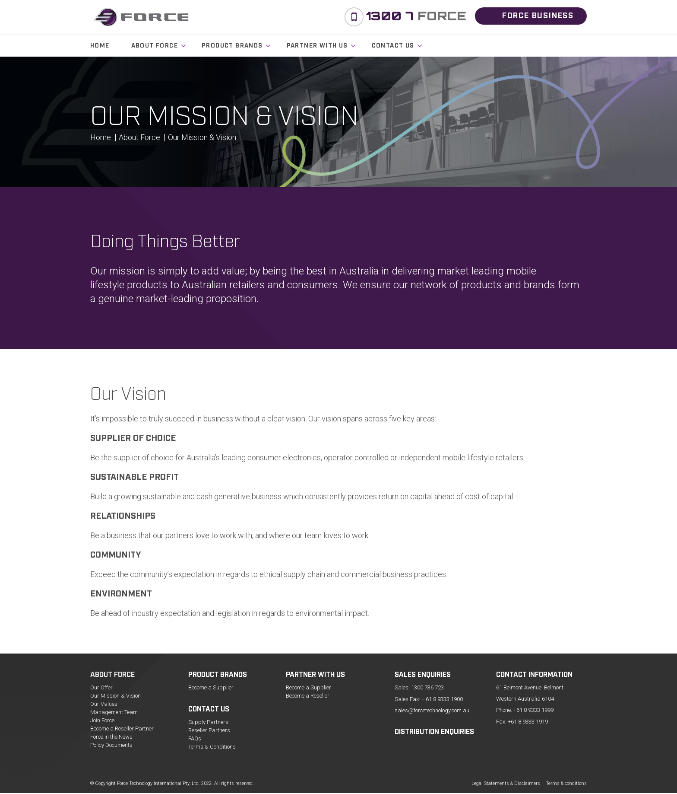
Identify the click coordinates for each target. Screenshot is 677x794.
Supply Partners (208, 722)
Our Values (103, 704)
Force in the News (111, 736)
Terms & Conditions (212, 746)
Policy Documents (111, 745)
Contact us (393, 46)
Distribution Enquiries (434, 732)
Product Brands (232, 46)
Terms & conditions (566, 783)
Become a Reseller (307, 695)
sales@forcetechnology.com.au (432, 710)
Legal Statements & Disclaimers (505, 783)
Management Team (114, 712)
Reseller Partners (209, 730)
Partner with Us (317, 46)
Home (100, 46)
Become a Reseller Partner (122, 728)
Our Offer (101, 687)
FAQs (194, 738)
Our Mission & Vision (115, 695)
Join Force (102, 720)
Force (416, 15)
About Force (154, 46)
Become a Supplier (211, 687)
